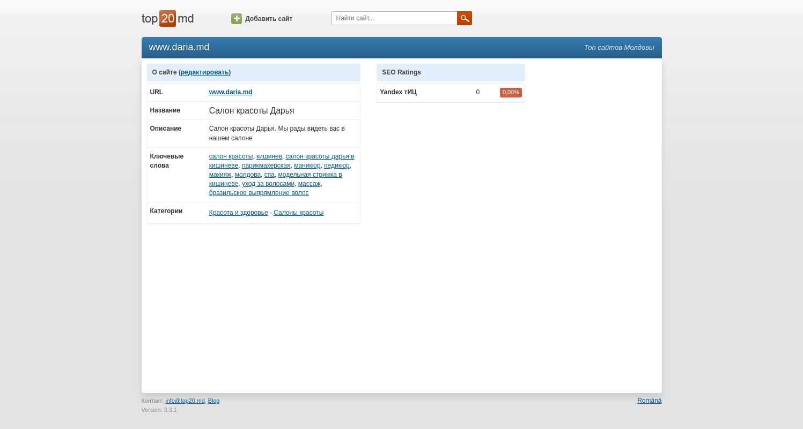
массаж (309, 183)
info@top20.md (184, 400)
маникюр (307, 165)
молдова (248, 174)
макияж (220, 174)
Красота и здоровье (238, 212)
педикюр (337, 165)
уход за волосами (268, 183)
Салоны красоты (298, 212)
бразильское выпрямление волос (259, 193)
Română (649, 400)
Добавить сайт (261, 18)
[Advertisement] (599, 224)
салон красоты (231, 156)
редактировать (205, 72)
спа (269, 174)
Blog (214, 400)
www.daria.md (231, 92)
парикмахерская (266, 165)
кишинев (269, 156)
